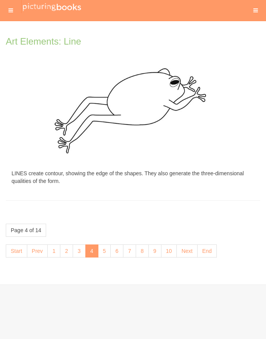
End (207, 251)
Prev (37, 251)
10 (169, 251)
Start (16, 251)
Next (187, 251)
